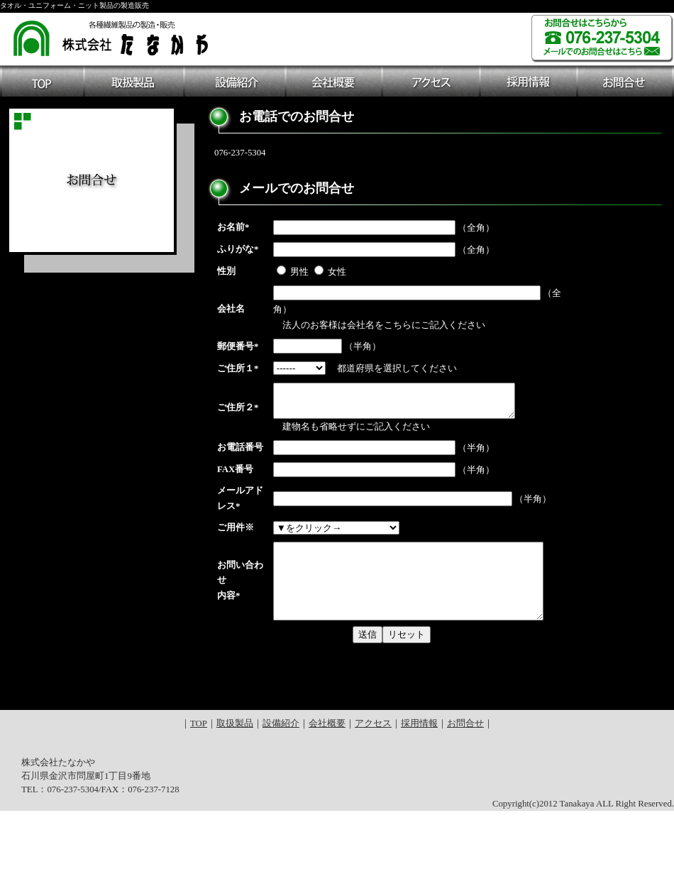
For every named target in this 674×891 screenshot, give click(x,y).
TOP (198, 804)
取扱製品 (234, 804)
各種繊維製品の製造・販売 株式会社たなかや (111, 36)
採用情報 (419, 804)
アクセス (373, 804)
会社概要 (327, 804)
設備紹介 (281, 804)
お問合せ (465, 804)
